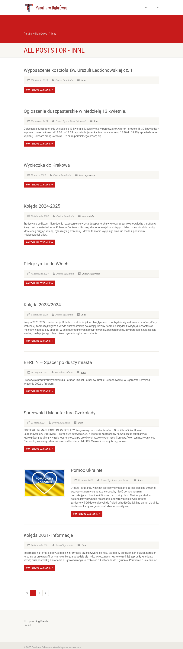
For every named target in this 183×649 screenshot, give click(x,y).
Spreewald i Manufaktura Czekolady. (60, 412)
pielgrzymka (93, 273)
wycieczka (89, 175)
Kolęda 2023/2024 (42, 304)
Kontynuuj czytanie (39, 89)
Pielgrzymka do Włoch (46, 263)
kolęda (90, 216)
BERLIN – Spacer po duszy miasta (58, 362)
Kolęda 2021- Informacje (48, 535)
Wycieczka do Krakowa (47, 165)
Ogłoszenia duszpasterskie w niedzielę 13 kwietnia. (75, 111)
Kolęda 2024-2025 (42, 206)
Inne (83, 80)
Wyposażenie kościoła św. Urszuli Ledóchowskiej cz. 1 (78, 70)
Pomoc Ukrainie (86, 470)
